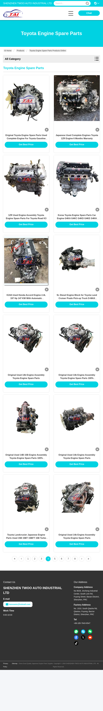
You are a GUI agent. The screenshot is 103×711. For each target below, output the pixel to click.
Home (7, 51)
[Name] (87, 3)
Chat (89, 13)
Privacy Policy (5, 706)
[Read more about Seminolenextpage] (14, 599)
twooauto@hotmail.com (17, 645)
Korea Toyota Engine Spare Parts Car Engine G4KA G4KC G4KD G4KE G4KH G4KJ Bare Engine (77, 231)
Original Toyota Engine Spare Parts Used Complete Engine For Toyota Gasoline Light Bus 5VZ (26, 144)
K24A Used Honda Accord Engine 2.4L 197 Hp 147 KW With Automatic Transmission (26, 318)
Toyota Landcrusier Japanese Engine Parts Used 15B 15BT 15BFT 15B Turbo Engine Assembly (26, 578)
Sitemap (14, 704)
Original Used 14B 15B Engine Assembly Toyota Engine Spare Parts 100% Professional (26, 491)
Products (20, 51)
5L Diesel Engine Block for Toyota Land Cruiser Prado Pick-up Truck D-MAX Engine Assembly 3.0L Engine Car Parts (77, 318)
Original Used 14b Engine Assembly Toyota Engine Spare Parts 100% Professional (76, 404)
